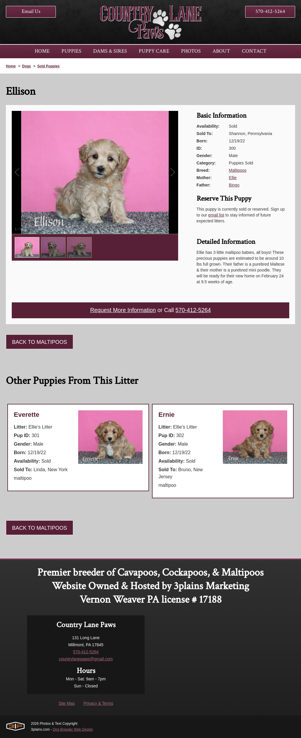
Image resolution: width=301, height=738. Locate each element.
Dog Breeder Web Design (73, 730)
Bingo (234, 185)
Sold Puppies (48, 66)
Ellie (233, 177)
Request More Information (122, 310)
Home (11, 66)
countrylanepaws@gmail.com (86, 659)
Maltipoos (238, 170)
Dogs (26, 66)
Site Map (66, 703)
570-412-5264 (270, 11)
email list (216, 215)
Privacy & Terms (98, 703)
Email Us (31, 11)
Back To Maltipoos (39, 342)
